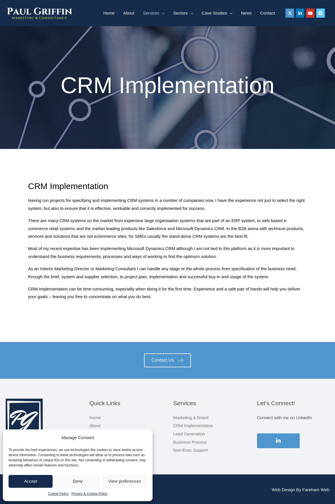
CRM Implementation (193, 425)
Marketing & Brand (191, 417)
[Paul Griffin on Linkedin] (300, 13)
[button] (167, 360)
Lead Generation (189, 433)
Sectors (180, 13)
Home (109, 13)
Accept (30, 481)
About (128, 13)
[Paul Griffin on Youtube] (310, 13)
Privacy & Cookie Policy (89, 494)
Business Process (190, 441)
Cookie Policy (58, 494)
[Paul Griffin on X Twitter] (289, 13)
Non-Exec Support (190, 449)
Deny (78, 481)
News (246, 13)
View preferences (124, 481)
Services (151, 13)
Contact (267, 13)
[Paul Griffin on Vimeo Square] (320, 13)
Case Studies (214, 13)
